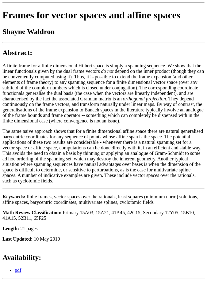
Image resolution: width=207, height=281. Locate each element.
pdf (18, 270)
